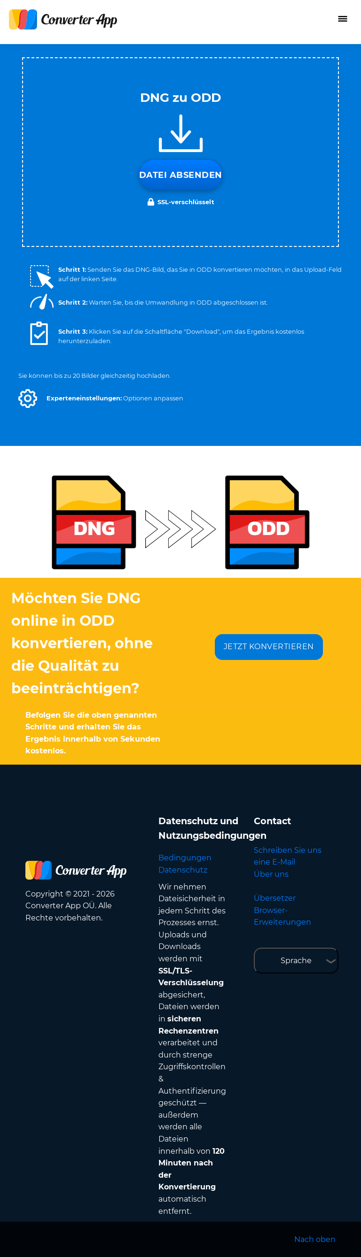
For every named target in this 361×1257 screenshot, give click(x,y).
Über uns (271, 874)
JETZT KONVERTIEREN (269, 646)
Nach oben (315, 1239)
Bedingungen (185, 857)
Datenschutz (182, 870)
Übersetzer (275, 898)
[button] (27, 398)
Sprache (296, 960)
